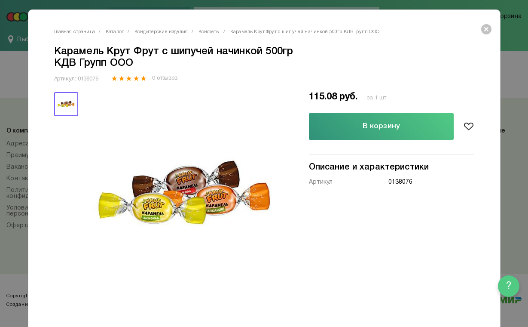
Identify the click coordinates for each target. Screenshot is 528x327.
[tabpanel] (184, 194)
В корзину (381, 126)
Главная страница (74, 32)
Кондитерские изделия (161, 32)
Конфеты (209, 32)
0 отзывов (164, 78)
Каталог (115, 32)
